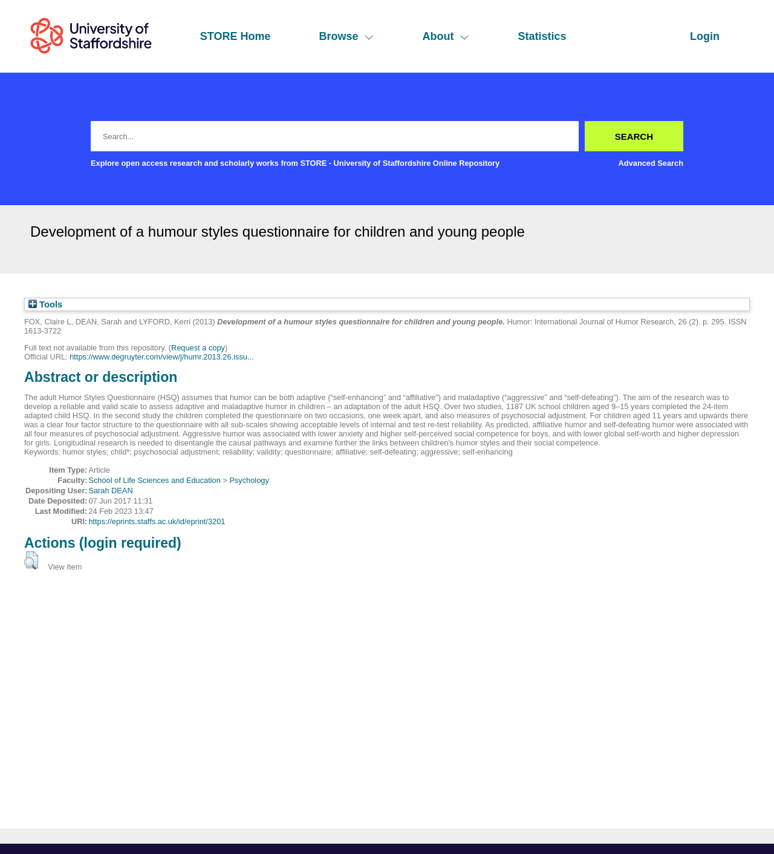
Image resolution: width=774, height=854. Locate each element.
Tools (45, 304)
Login (705, 36)
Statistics (542, 36)
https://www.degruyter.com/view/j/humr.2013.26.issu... (161, 356)
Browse (346, 36)
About (445, 36)
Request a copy (198, 347)
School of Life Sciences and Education (154, 480)
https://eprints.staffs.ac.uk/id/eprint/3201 (156, 521)
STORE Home (235, 36)
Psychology (248, 480)
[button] (31, 560)
